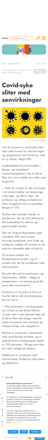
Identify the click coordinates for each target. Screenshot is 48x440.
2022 (16, 63)
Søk (38, 38)
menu (43, 38)
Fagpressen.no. (16, 422)
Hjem (4, 63)
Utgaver (10, 63)
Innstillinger (39, 438)
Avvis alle (13, 432)
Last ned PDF (40, 71)
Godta (24, 432)
